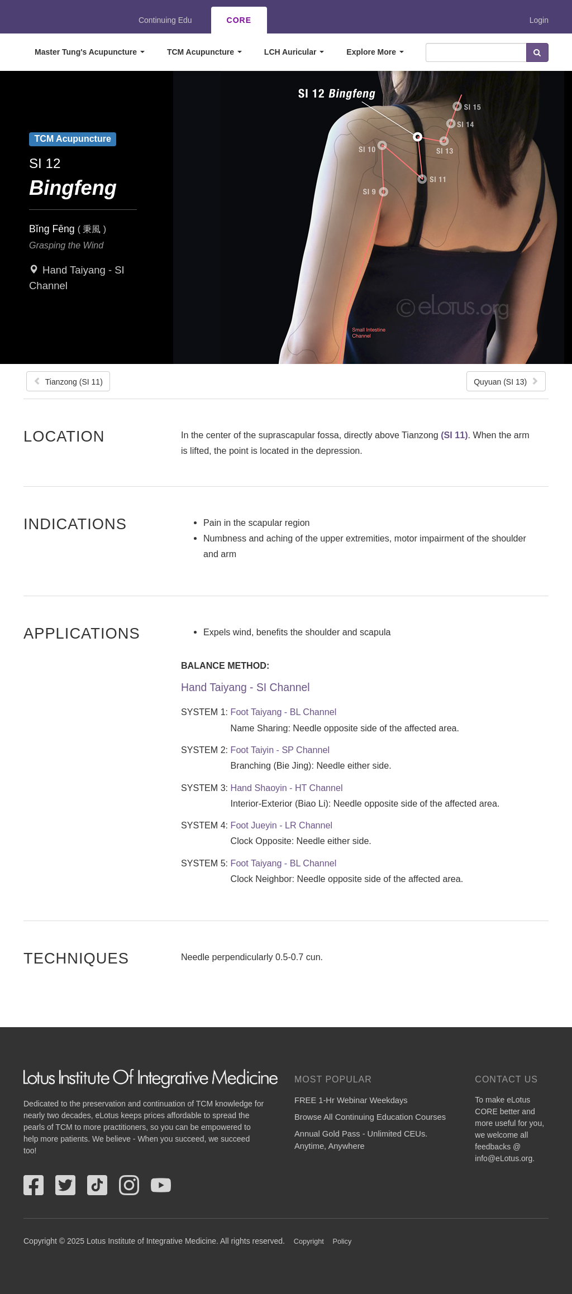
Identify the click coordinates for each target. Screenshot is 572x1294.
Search (537, 52)
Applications (81, 633)
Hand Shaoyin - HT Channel (287, 788)
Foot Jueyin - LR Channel (282, 825)
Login (539, 20)
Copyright (309, 1241)
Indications (75, 524)
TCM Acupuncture (204, 51)
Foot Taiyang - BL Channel (284, 712)
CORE (239, 20)
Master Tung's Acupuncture (90, 51)
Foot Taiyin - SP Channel (280, 750)
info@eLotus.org (503, 1158)
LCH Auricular (294, 51)
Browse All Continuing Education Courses (370, 1117)
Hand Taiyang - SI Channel (245, 687)
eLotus (64, 20)
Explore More (375, 51)
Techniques (76, 958)
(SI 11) (454, 435)
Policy (342, 1241)
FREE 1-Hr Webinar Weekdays (351, 1100)
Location (64, 436)
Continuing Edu (165, 20)
